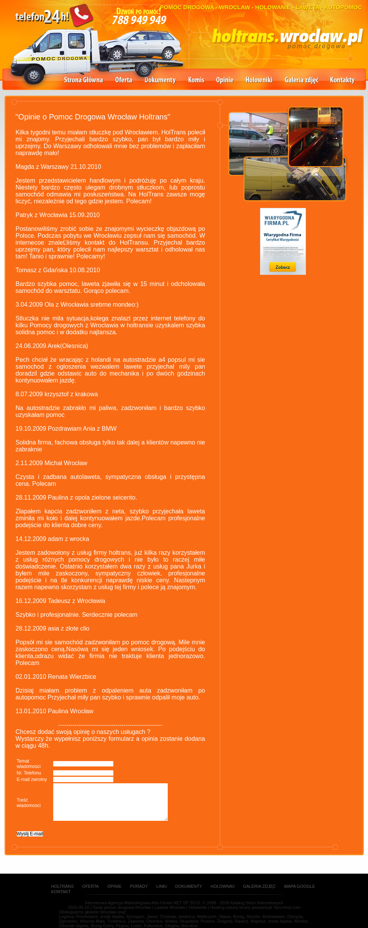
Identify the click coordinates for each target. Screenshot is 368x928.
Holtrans (62, 886)
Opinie (225, 80)
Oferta (123, 80)
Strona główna (83, 80)
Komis (196, 80)
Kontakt (61, 891)
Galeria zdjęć (302, 80)
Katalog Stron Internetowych (256, 902)
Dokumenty (160, 80)
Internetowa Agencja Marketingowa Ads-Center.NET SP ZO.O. (143, 902)
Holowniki (259, 80)
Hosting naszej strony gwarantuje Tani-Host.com (255, 907)
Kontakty (342, 80)
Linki (161, 886)
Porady (139, 886)
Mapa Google (299, 886)
